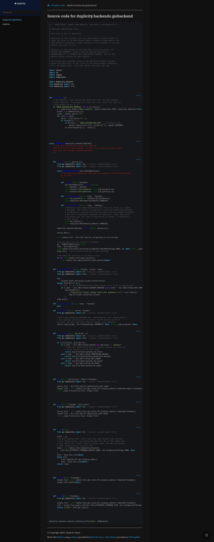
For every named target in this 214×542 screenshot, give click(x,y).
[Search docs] (20, 12)
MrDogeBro (135, 537)
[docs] (139, 95)
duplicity (21, 3)
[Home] (49, 5)
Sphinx (61, 537)
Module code (59, 5)
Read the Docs (98, 537)
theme (75, 537)
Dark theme (111, 537)
